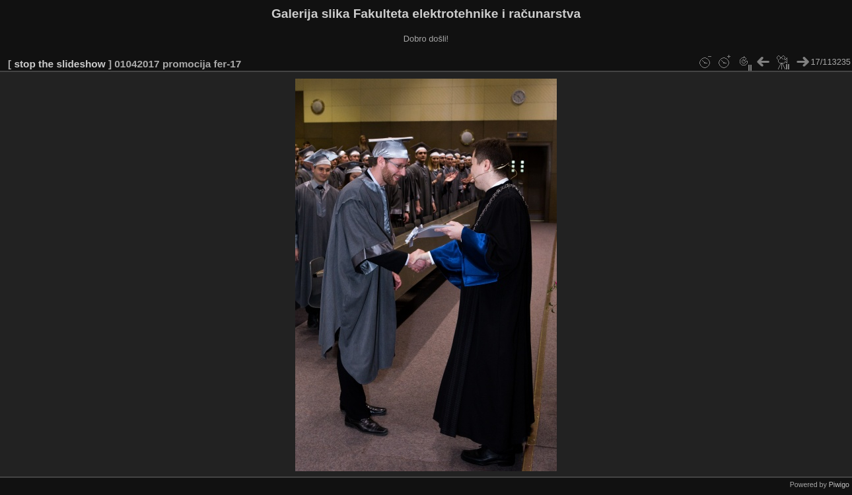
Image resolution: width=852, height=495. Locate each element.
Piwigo (839, 484)
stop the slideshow (59, 63)
